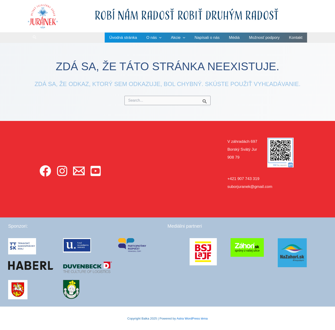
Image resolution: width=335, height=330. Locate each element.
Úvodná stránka (132, 37)
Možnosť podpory (266, 37)
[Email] (79, 171)
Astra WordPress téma (192, 318)
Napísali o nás (211, 37)
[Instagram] (62, 171)
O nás (161, 38)
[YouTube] (95, 171)
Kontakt (296, 37)
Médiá (237, 37)
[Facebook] (45, 171)
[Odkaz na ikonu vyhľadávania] (35, 38)
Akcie (184, 38)
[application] (166, 38)
